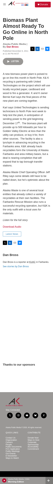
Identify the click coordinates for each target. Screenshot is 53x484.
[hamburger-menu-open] (4, 4)
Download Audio (12, 226)
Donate (44, 4)
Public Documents (14, 447)
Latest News (12, 234)
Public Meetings (13, 451)
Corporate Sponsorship (33, 443)
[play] (4, 480)
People (9, 445)
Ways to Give (33, 440)
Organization (11, 440)
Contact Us (10, 438)
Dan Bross (13, 46)
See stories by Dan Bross (16, 266)
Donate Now (33, 438)
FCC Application (13, 449)
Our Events (11, 453)
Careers (9, 442)
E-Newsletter (11, 456)
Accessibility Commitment (33, 448)
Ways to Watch (12, 458)
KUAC (32, 262)
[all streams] (49, 480)
